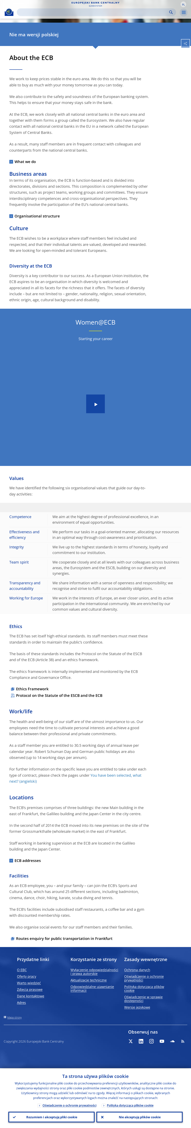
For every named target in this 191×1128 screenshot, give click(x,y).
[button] (183, 4)
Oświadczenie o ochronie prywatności (144, 978)
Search (171, 12)
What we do (25, 161)
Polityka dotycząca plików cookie (144, 988)
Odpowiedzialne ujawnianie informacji (92, 988)
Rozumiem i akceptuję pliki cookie (51, 1117)
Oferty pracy (26, 976)
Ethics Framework (32, 688)
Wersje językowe (137, 1007)
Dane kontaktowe (30, 996)
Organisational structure (37, 216)
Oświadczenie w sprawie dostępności (143, 999)
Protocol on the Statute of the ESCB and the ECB (59, 695)
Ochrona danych (137, 970)
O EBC (22, 970)
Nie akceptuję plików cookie (139, 1117)
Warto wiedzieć (29, 983)
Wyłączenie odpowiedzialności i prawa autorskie (94, 972)
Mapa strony (14, 1017)
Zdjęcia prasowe (30, 989)
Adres (21, 1002)
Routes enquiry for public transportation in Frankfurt (64, 938)
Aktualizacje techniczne (89, 980)
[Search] (93, 12)
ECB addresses (28, 860)
